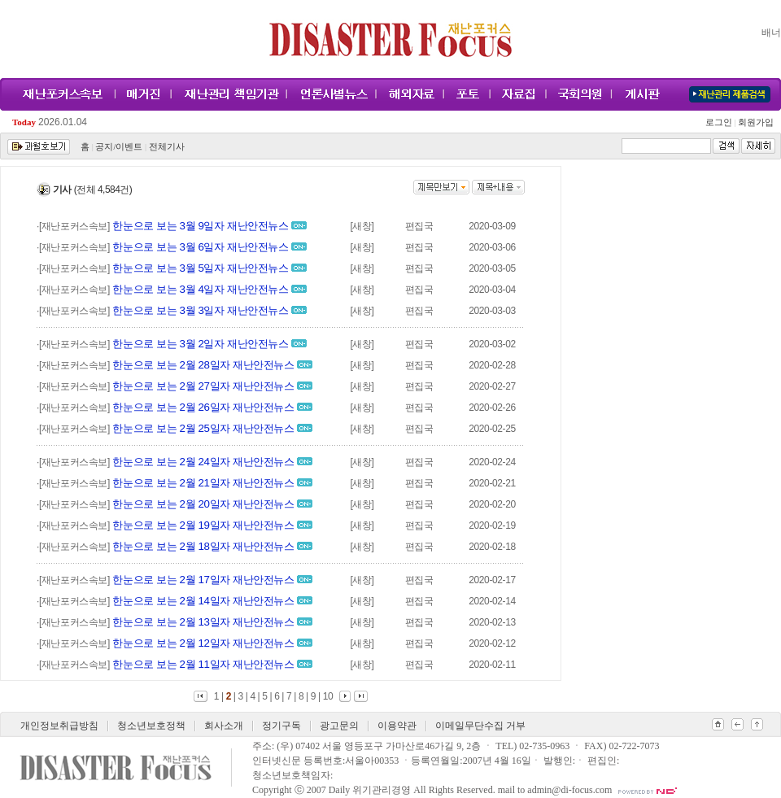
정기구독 (281, 725)
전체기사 (167, 146)
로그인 (720, 122)
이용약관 (397, 725)
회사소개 (223, 725)
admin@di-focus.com (569, 790)
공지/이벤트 (118, 146)
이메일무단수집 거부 (480, 725)
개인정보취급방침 (59, 725)
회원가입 (754, 122)
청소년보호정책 (151, 725)
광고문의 (339, 725)
